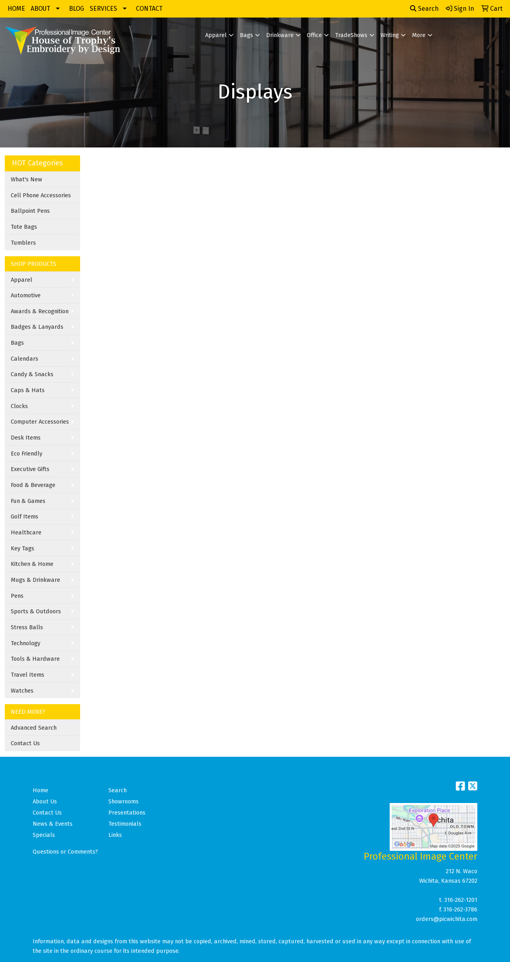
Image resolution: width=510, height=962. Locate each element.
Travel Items (27, 674)
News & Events (53, 823)
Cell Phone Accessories (41, 195)
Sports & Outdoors (36, 611)
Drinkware (280, 35)
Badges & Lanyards (37, 326)
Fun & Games (28, 501)
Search (424, 8)
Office (314, 35)
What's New (26, 179)
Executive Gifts (30, 469)
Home (40, 790)
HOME (16, 8)
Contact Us (25, 743)
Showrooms (123, 801)
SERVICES (103, 8)
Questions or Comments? (65, 851)
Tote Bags (24, 226)
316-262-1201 (460, 899)
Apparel (216, 35)
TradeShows (351, 35)
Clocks (19, 406)
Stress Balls (27, 627)
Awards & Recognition (40, 311)
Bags (246, 35)
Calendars (24, 358)
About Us (45, 801)
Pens (17, 595)
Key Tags (22, 548)
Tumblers (23, 242)
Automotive (26, 295)
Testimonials (124, 823)
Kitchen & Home (32, 563)
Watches (22, 690)
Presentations (126, 812)
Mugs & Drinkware (35, 579)
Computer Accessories (40, 421)
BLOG (76, 8)
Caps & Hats (28, 390)
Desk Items (26, 437)
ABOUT (40, 8)
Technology (25, 643)
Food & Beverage (33, 485)
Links (115, 834)
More (419, 35)
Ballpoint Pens (30, 210)
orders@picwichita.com (446, 919)
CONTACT (149, 8)
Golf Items (24, 516)
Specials (44, 834)
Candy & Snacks (32, 374)
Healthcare (26, 532)
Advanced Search (34, 727)
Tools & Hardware (35, 658)
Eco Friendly (26, 453)
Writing (390, 35)
